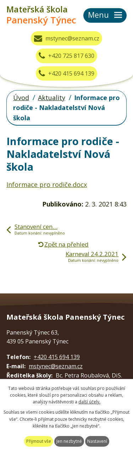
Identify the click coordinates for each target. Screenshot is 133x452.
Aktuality (51, 97)
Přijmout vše (38, 441)
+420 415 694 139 (66, 73)
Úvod (21, 97)
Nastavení (97, 441)
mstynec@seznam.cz (66, 38)
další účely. (89, 402)
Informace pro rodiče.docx (46, 184)
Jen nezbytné (69, 441)
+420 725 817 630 (66, 56)
